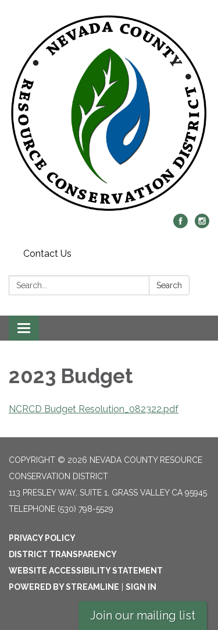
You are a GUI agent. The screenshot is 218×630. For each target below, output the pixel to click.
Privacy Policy (42, 538)
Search (169, 285)
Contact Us (47, 253)
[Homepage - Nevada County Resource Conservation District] (109, 113)
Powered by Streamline (64, 587)
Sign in (141, 587)
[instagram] (202, 225)
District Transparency (63, 554)
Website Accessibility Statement (86, 570)
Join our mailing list (142, 615)
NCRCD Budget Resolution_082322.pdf (93, 409)
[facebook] (180, 225)
